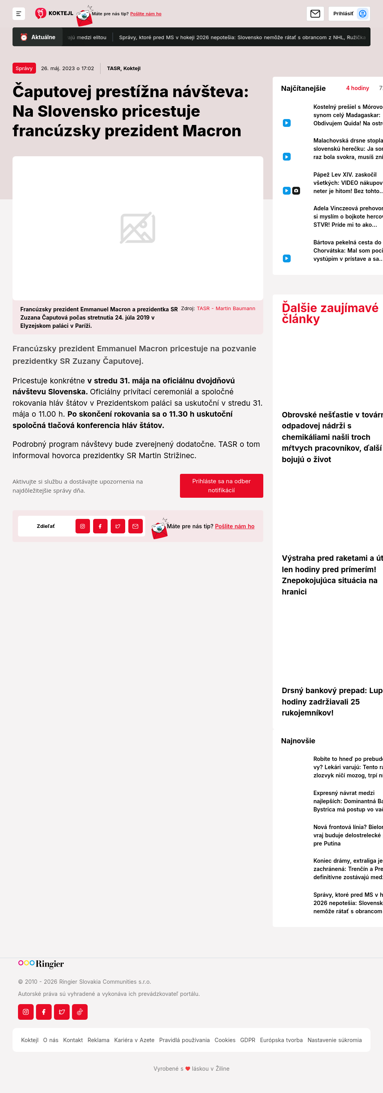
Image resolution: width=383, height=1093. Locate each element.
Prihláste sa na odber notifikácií (221, 485)
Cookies (225, 1040)
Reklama (99, 1040)
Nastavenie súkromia (334, 1040)
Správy (24, 68)
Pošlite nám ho (146, 13)
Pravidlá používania (184, 1040)
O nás (50, 1040)
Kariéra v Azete (134, 1040)
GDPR (247, 1040)
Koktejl (29, 1040)
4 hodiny (357, 88)
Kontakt (73, 1040)
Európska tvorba (281, 1040)
